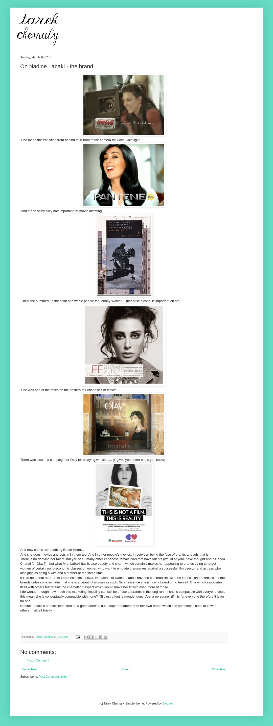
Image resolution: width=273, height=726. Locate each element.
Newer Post (29, 669)
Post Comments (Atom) (54, 676)
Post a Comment (38, 660)
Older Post (219, 669)
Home (125, 669)
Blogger (168, 703)
